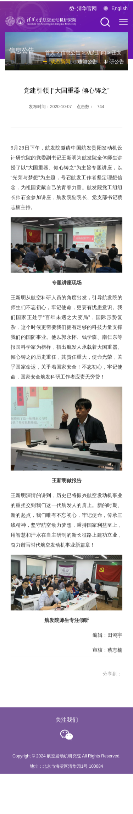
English (119, 10)
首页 (50, 55)
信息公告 (71, 55)
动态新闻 (96, 55)
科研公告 (114, 64)
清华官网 (87, 10)
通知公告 (87, 64)
